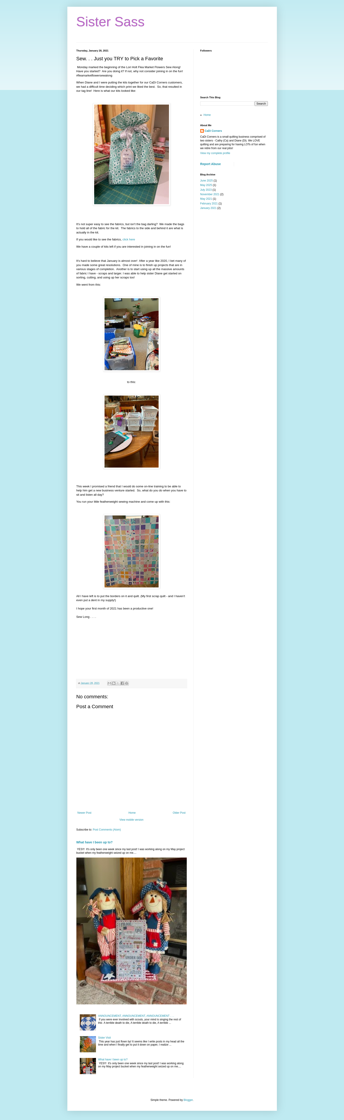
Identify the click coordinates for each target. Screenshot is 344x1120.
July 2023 (206, 189)
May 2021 (206, 198)
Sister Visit (104, 1037)
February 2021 (209, 203)
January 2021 (208, 208)
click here (129, 239)
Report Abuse (210, 164)
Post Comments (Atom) (107, 829)
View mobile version (131, 819)
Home (132, 812)
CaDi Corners (213, 130)
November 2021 (209, 194)
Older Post (179, 812)
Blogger (188, 1100)
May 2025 (206, 185)
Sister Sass (110, 21)
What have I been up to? (94, 842)
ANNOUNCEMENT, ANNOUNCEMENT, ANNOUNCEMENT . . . (136, 1015)
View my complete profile (215, 153)
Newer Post (84, 812)
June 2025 (206, 180)
